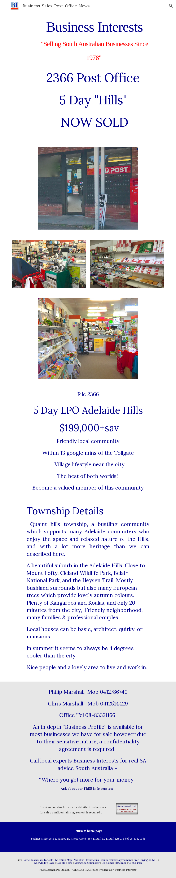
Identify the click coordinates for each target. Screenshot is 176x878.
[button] (5, 6)
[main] (94, 74)
